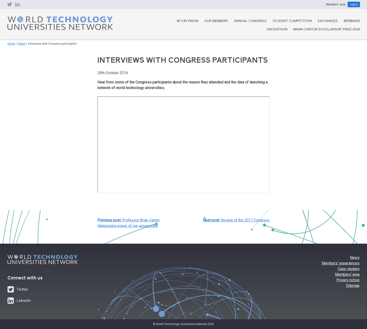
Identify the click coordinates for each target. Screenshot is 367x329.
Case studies (349, 269)
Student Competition (292, 21)
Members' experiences (341, 263)
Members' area (347, 274)
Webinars (352, 21)
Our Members (216, 21)
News (21, 43)
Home (11, 43)
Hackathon (277, 30)
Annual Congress (250, 21)
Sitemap (353, 285)
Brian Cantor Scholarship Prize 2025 (326, 30)
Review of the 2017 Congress (236, 220)
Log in (354, 4)
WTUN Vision (187, 21)
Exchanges (328, 21)
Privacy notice (348, 280)
